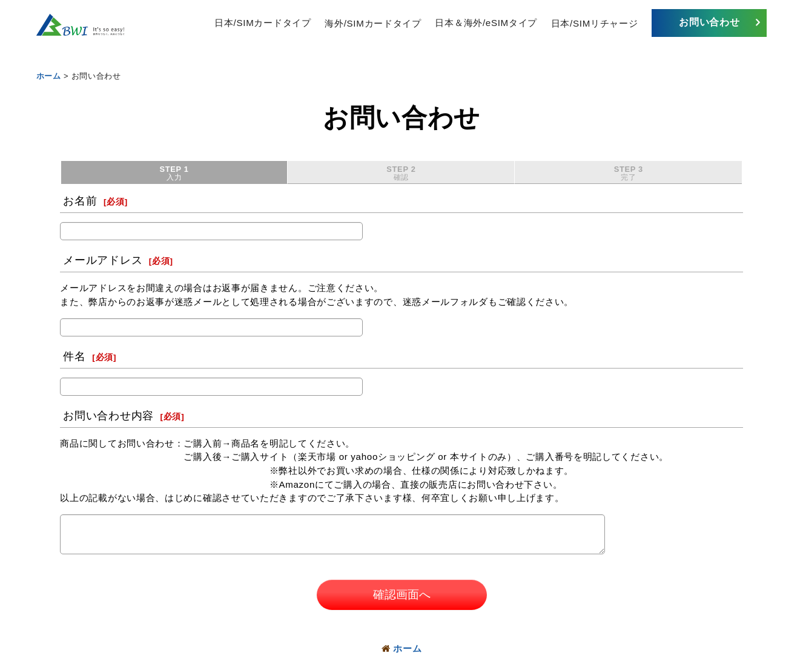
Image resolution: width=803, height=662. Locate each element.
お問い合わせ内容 (108, 416)
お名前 (80, 201)
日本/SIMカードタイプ (262, 23)
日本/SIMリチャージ (594, 23)
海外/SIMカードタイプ (373, 23)
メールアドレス (102, 260)
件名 (74, 357)
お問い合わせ (709, 22)
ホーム (402, 648)
